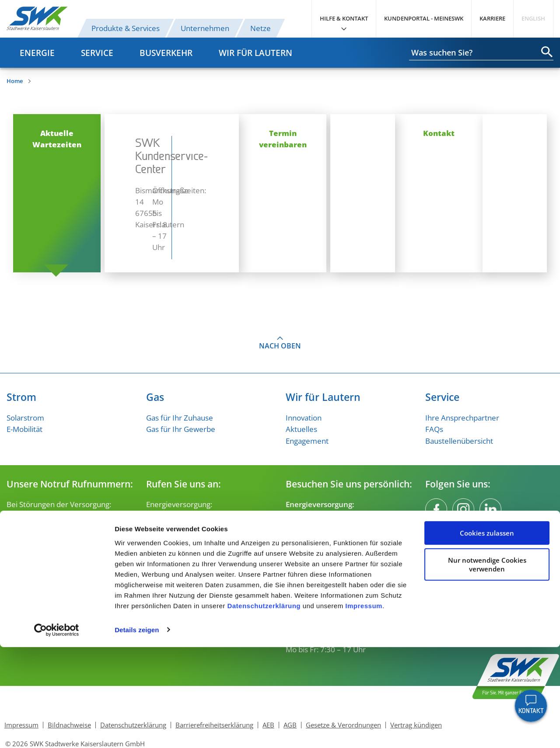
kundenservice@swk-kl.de (190, 503)
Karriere (492, 18)
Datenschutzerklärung (264, 706)
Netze (260, 28)
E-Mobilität (24, 395)
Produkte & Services (125, 28)
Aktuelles (301, 395)
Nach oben (280, 312)
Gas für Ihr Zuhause (179, 383)
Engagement (307, 406)
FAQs (434, 395)
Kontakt (459, 133)
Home (15, 81)
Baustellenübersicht (459, 406)
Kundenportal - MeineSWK (423, 18)
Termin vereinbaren (280, 133)
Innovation (304, 383)
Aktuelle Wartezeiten (101, 133)
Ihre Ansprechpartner (462, 383)
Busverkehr (166, 53)
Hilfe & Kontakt (344, 18)
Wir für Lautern (255, 53)
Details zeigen (137, 730)
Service (97, 53)
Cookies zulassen (487, 634)
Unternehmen (205, 28)
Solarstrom (25, 383)
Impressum (363, 706)
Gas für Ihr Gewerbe (180, 395)
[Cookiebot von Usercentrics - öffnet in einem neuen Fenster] (56, 731)
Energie (37, 53)
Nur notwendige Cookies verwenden (487, 665)
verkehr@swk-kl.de (178, 556)
